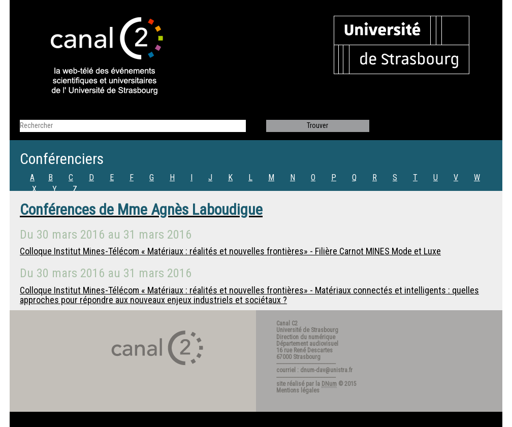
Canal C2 (287, 323)
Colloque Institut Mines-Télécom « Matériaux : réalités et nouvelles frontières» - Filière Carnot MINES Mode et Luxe (230, 251)
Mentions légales (297, 390)
